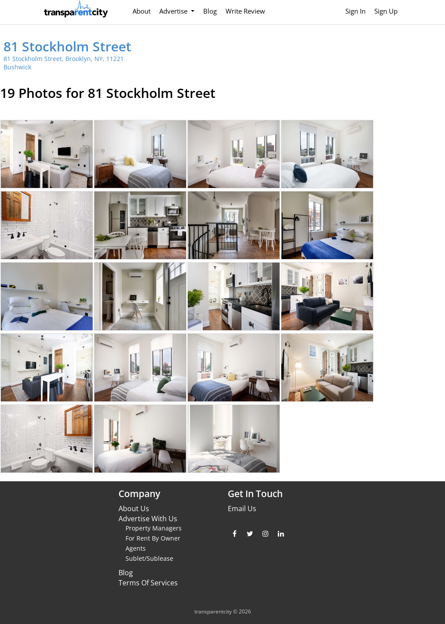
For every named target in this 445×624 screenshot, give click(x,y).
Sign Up (386, 11)
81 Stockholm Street (67, 46)
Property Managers (154, 528)
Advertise (174, 11)
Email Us (242, 508)
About (142, 11)
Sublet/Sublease (149, 558)
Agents (136, 548)
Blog (210, 11)
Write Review (245, 11)
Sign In (355, 11)
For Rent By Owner (153, 538)
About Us (133, 508)
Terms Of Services (148, 583)
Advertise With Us (147, 518)
